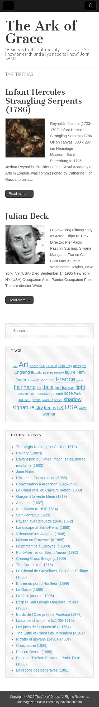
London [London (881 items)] (23, 393)
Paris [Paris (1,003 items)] (78, 394)
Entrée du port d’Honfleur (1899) (42, 583)
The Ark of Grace (41, 32)
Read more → (19, 194)
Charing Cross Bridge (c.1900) (41, 558)
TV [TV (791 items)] (54, 408)
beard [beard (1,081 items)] (34, 366)
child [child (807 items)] (42, 366)
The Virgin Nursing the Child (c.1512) (46, 447)
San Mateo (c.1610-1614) (37, 509)
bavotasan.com (71, 702)
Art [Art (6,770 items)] (23, 364)
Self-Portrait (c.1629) (33, 515)
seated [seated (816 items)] (58, 400)
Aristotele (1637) (29, 503)
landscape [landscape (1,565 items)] (64, 387)
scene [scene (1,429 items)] (47, 399)
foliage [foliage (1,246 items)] (42, 380)
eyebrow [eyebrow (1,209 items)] (57, 372)
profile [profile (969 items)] (36, 400)
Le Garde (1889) (29, 589)
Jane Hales (25, 471)
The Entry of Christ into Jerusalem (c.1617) (51, 633)
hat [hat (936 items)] (39, 388)
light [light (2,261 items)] (80, 387)
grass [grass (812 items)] (79, 380)
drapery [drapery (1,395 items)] (65, 365)
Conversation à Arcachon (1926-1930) (47, 484)
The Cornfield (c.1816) (34, 565)
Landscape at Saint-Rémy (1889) (43, 527)
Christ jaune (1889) (32, 645)
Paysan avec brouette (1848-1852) (44, 521)
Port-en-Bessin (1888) (34, 652)
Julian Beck (27, 216)
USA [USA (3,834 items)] (71, 407)
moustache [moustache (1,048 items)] (43, 394)
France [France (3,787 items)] (65, 379)
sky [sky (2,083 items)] (39, 407)
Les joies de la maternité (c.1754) (43, 627)
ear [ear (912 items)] (84, 366)
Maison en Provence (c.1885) (40, 540)
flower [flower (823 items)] (31, 380)
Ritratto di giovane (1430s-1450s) (43, 639)
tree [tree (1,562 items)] (47, 407)
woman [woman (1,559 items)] (49, 414)
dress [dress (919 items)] (77, 366)
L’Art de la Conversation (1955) (41, 478)
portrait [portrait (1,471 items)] (24, 399)
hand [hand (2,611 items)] (29, 387)
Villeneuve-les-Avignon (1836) (40, 534)
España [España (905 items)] (36, 373)
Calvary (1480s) (29, 453)
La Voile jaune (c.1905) (35, 596)
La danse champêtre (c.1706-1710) (45, 620)
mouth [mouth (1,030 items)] (58, 394)
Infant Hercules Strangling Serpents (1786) (43, 100)
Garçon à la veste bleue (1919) (41, 496)
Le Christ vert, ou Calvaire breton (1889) (49, 490)
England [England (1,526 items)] (22, 372)
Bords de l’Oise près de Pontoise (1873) (49, 614)
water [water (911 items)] (82, 408)
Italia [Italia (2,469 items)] (48, 387)
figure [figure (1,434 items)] (70, 372)
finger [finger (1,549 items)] (21, 379)
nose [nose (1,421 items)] (68, 393)
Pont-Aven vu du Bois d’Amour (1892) (47, 552)
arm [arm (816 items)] (15, 366)
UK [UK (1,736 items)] (60, 407)
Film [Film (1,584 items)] (81, 372)
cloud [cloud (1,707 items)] (51, 365)
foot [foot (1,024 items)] (51, 380)
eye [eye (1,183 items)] (46, 372)
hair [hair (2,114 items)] (18, 387)
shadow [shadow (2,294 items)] (73, 399)
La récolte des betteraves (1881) (42, 670)
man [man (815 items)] (31, 393)
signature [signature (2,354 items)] (24, 407)
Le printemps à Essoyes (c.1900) (43, 546)
